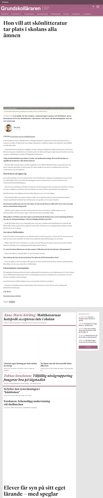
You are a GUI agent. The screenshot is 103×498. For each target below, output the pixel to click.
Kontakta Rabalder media (45, 487)
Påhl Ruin (17, 59)
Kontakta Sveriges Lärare (77, 490)
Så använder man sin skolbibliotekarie (22, 68)
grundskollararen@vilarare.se (11, 489)
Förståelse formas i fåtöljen (12, 228)
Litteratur (12, 234)
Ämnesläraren (15, 14)
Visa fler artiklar (39, 398)
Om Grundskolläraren (9, 486)
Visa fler (88, 279)
